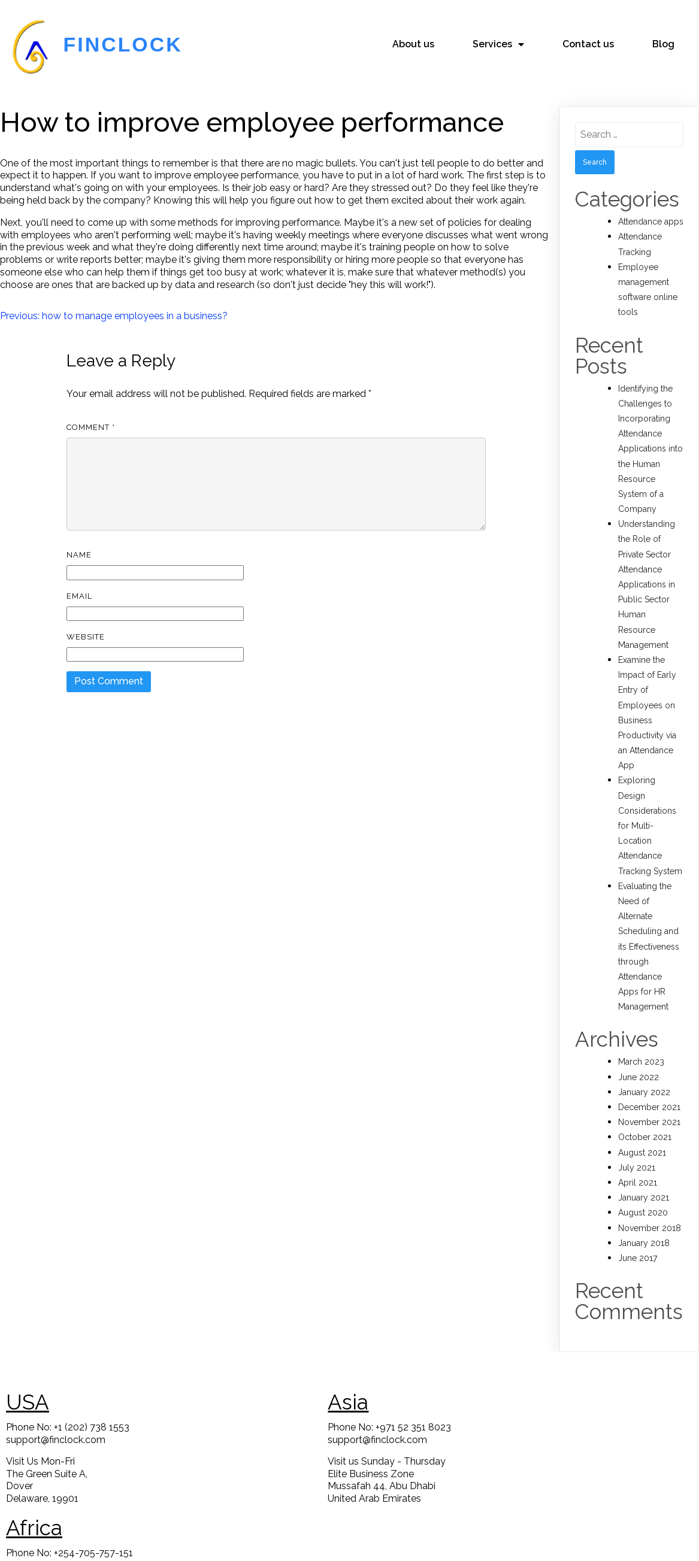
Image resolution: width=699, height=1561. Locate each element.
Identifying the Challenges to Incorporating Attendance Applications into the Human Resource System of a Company (650, 436)
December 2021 (649, 1094)
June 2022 (638, 1064)
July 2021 (636, 1155)
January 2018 (644, 1230)
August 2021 (642, 1139)
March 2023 (641, 1049)
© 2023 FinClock (349, 1542)
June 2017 (637, 1245)
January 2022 (644, 1079)
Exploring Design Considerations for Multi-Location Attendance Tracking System (650, 813)
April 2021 (637, 1170)
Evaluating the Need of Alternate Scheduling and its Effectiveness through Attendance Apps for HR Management (648, 934)
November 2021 (649, 1109)
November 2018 (649, 1215)
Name (79, 542)
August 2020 (643, 1200)
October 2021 (644, 1124)
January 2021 (643, 1185)
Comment (90, 414)
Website (85, 624)
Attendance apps (650, 209)
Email (79, 582)
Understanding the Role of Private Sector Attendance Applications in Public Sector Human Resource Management (646, 572)
